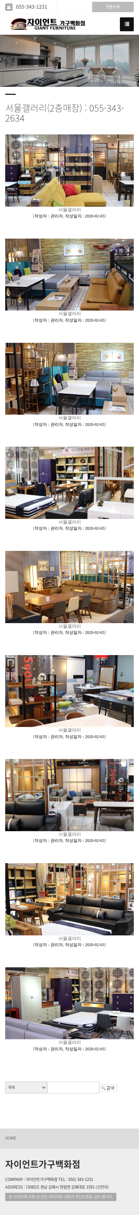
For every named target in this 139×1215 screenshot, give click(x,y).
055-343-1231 (31, 6)
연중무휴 (113, 7)
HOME (10, 1138)
